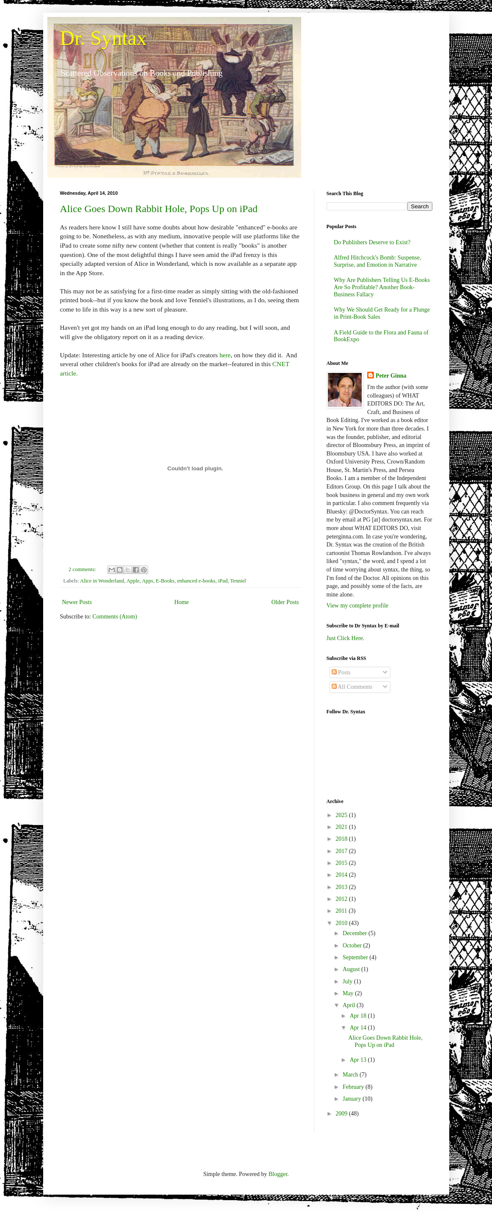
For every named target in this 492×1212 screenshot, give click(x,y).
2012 (342, 899)
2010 (342, 923)
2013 (342, 887)
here (225, 355)
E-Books (165, 581)
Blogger (278, 1174)
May (349, 993)
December (355, 933)
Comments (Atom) (115, 616)
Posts (341, 672)
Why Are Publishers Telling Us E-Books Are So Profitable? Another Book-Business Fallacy (382, 287)
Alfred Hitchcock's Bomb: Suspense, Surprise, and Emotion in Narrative (377, 261)
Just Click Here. (346, 638)
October (353, 945)
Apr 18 (359, 1016)
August (352, 969)
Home (181, 602)
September (356, 957)
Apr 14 (359, 1027)
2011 (342, 911)
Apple (133, 581)
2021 (342, 827)
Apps (147, 581)
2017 (342, 851)
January (353, 1099)
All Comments (352, 687)
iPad (223, 581)
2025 (342, 815)
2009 (342, 1113)
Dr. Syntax (103, 38)
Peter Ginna (391, 376)
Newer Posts (77, 602)
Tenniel (238, 581)
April (350, 1005)
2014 (342, 875)
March (351, 1074)
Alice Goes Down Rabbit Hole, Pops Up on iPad (159, 208)
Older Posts (285, 602)
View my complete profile (358, 605)
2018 (342, 839)
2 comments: (83, 569)
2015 (342, 863)
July (348, 981)
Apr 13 (359, 1060)
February (354, 1087)
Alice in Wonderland (102, 581)
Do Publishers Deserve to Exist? (372, 242)
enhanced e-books (196, 581)
